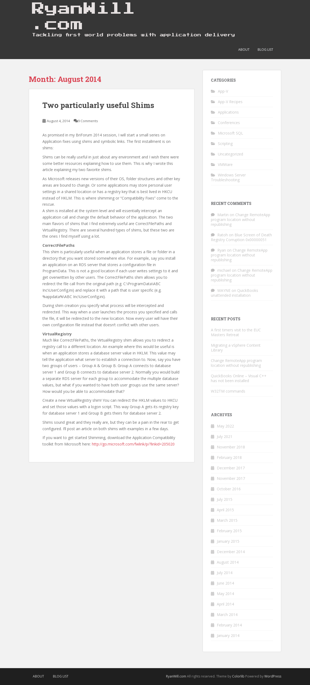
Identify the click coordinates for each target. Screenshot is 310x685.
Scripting (225, 143)
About (244, 49)
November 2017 (231, 478)
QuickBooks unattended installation (234, 293)
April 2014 (225, 604)
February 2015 (229, 530)
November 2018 (231, 447)
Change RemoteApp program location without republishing (240, 219)
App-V (223, 91)
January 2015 (228, 541)
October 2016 (229, 488)
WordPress (272, 676)
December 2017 (231, 467)
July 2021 (224, 436)
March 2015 (227, 520)
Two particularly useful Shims (98, 105)
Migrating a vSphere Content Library (236, 348)
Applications (228, 112)
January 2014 (228, 635)
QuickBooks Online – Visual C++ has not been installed (238, 378)
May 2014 (225, 593)
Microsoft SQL (230, 133)
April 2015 (225, 509)
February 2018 (229, 457)
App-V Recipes (230, 101)
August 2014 (228, 562)
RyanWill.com (176, 676)
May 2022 (225, 426)
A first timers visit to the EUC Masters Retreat (236, 332)
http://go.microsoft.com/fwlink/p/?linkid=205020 (133, 444)
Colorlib (238, 676)
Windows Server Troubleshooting (228, 177)
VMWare (225, 164)
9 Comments (88, 120)
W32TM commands (228, 391)
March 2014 (227, 614)
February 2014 (229, 625)
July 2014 (224, 572)
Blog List (265, 49)
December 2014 (231, 551)
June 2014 (225, 583)
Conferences (229, 122)
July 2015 (224, 499)
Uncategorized (230, 154)
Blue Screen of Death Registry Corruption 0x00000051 (241, 237)
